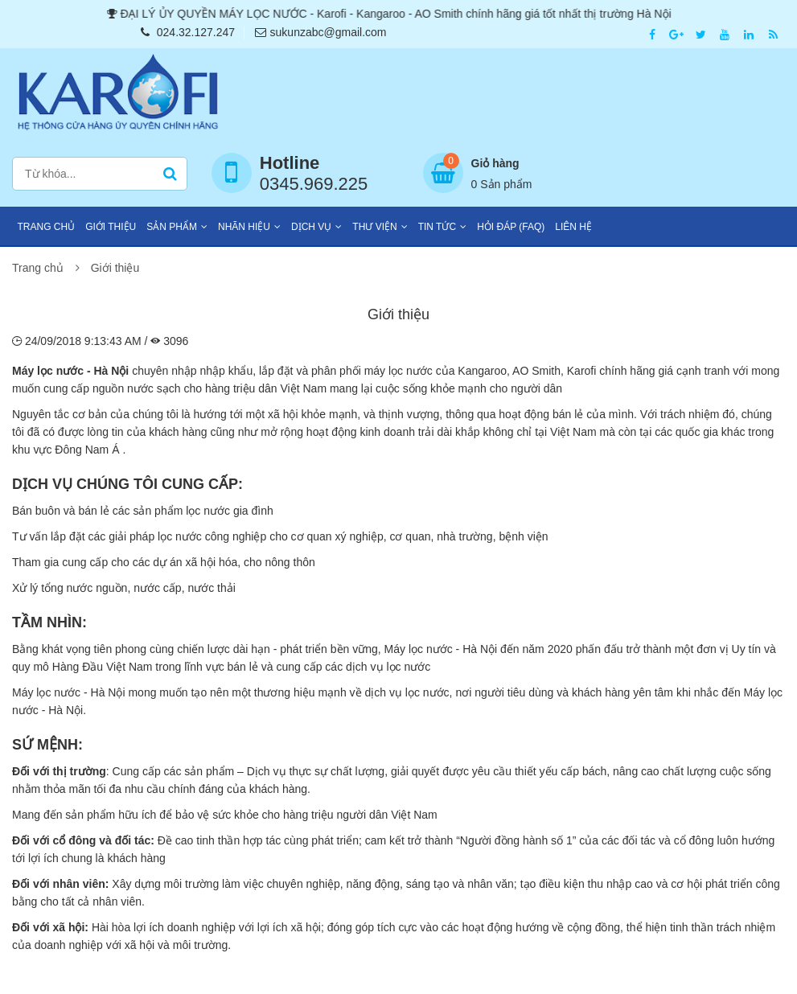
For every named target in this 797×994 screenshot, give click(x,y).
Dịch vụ (311, 226)
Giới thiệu (110, 226)
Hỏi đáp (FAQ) (510, 226)
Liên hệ (573, 226)
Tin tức (437, 226)
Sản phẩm (171, 226)
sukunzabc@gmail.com (321, 32)
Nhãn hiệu (244, 226)
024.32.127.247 (188, 32)
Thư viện (374, 226)
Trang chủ (47, 226)
